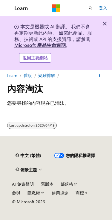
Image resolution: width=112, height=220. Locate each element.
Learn (12, 75)
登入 (103, 8)
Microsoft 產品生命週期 (40, 45)
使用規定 (60, 193)
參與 (16, 193)
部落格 (67, 184)
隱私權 (33, 193)
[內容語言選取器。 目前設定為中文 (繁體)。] (28, 155)
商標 (80, 193)
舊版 (28, 75)
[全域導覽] (6, 8)
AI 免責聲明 (23, 184)
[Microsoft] (56, 8)
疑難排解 (46, 75)
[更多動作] (99, 75)
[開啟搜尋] (90, 8)
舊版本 (47, 184)
